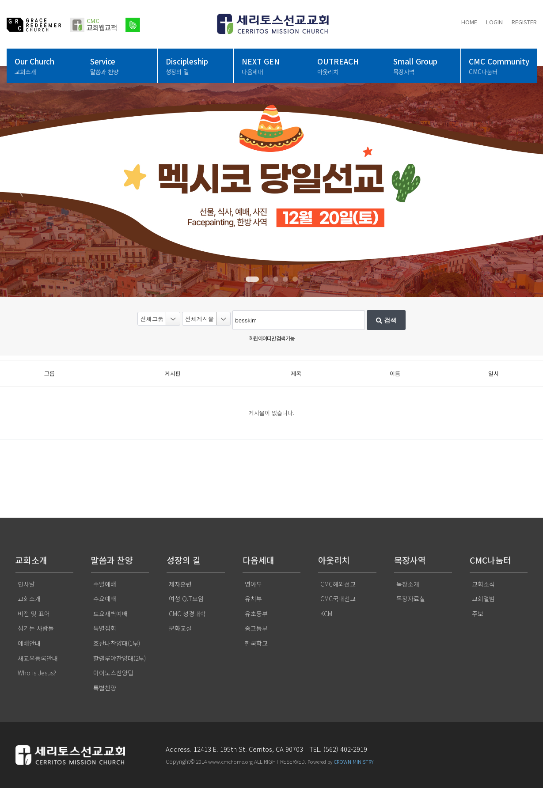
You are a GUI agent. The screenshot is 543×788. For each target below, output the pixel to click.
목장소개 (407, 584)
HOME (469, 22)
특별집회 (104, 628)
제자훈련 (180, 584)
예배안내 (29, 643)
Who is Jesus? (37, 672)
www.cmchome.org (230, 761)
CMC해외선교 (338, 584)
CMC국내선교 (338, 598)
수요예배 (104, 598)
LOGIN (494, 22)
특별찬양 (104, 687)
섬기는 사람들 (36, 628)
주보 (477, 613)
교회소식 (483, 584)
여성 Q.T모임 (186, 598)
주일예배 (104, 584)
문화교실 (180, 628)
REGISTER (524, 22)
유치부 (253, 598)
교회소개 (29, 598)
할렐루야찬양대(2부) (119, 658)
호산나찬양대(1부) (116, 643)
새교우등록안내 (38, 658)
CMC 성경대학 (187, 613)
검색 (386, 320)
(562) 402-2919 (345, 749)
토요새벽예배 (110, 613)
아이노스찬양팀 (113, 672)
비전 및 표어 (34, 613)
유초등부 (256, 613)
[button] (252, 279)
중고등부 (256, 628)
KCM (326, 613)
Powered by (340, 761)
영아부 (253, 584)
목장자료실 (410, 598)
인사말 (26, 584)
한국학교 (256, 643)
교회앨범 (483, 598)
